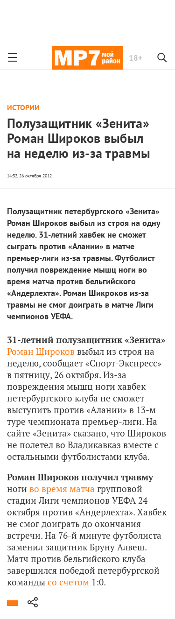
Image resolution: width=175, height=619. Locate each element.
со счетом (68, 582)
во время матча (62, 488)
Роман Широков (41, 351)
